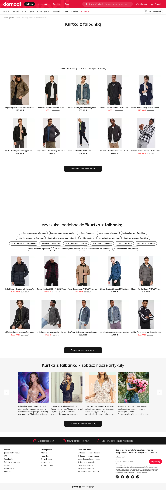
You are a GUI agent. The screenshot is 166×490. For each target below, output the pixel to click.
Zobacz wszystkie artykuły (83, 423)
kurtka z (86, 233)
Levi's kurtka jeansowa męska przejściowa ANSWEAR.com (122, 332)
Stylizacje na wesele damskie (89, 453)
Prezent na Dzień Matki (87, 465)
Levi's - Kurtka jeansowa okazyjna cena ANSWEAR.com (89, 108)
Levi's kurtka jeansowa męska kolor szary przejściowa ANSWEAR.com (63, 332)
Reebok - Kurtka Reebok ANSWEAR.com (115, 108)
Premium (74, 11)
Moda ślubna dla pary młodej (89, 459)
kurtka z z (62, 233)
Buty (24, 11)
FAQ (6, 456)
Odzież (16, 11)
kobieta (29, 4)
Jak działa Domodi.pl (12, 453)
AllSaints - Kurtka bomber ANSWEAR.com (115, 151)
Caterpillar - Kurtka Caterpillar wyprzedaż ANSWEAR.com (58, 108)
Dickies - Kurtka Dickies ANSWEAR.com (146, 151)
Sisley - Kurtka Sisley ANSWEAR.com (145, 108)
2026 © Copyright (88, 487)
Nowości (6, 11)
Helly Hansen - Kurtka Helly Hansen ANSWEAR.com (56, 151)
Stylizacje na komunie (86, 462)
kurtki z (87, 238)
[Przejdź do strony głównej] (12, 4)
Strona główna (9, 18)
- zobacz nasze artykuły (83, 365)
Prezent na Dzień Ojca (86, 468)
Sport (31, 11)
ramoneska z (108, 233)
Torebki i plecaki (43, 11)
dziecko (56, 4)
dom (67, 4)
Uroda (65, 11)
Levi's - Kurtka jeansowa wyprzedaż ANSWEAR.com (24, 151)
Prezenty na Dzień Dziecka (88, 471)
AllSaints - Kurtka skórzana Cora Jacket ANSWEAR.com (26, 332)
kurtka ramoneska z (33, 233)
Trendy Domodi (153, 11)
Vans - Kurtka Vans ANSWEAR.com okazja (84, 289)
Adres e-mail (120, 457)
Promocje (85, 11)
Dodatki (56, 11)
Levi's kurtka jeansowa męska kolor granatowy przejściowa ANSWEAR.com (96, 332)
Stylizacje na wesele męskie (88, 456)
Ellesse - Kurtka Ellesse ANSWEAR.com (114, 289)
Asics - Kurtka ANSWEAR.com (79, 151)
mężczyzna (42, 4)
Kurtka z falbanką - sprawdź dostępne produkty (83, 68)
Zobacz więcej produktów (83, 168)
